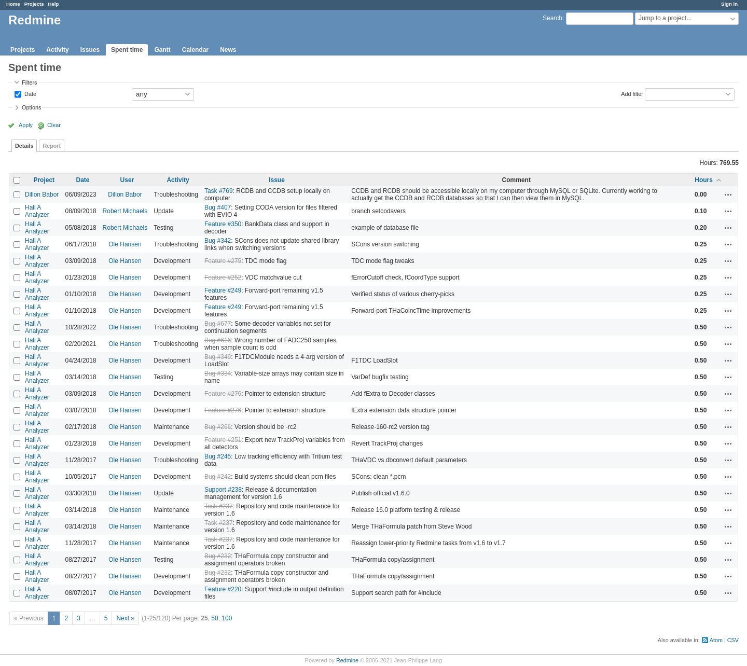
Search (552, 18)
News (228, 49)
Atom (716, 640)
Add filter (632, 93)
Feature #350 (222, 224)
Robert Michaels (125, 211)
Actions (728, 194)
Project (43, 180)
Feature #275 (222, 261)
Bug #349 (217, 356)
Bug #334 (217, 373)
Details (24, 146)
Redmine (347, 660)
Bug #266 (217, 427)
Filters (29, 82)
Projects (34, 4)
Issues (90, 49)
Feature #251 (222, 439)
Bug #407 (217, 207)
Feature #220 (222, 589)
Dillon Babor (42, 194)
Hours (704, 180)
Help (53, 4)
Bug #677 (217, 323)
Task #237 (218, 506)
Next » (125, 618)
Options (31, 107)
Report (52, 146)
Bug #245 (217, 456)
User (127, 180)
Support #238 (223, 489)
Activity (57, 49)
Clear (54, 125)
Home (13, 4)
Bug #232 (217, 556)
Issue (277, 180)
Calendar (195, 49)
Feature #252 (222, 277)
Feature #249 (222, 290)
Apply (26, 125)
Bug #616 (217, 340)
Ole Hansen (124, 244)
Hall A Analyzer (37, 211)
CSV (733, 640)
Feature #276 (222, 393)
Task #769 (218, 191)
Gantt (162, 49)
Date (29, 93)
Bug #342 (217, 240)
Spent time (127, 49)
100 (227, 618)
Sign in (729, 4)
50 (214, 618)
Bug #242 (217, 476)
